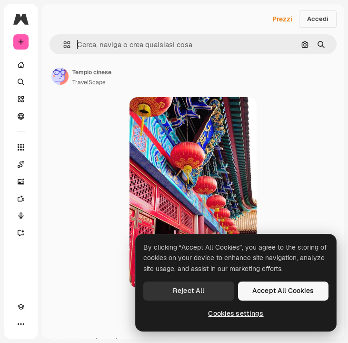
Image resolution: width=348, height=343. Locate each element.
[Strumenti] (21, 147)
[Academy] (21, 306)
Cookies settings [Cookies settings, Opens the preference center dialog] (235, 313)
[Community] (21, 116)
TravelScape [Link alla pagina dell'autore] (89, 82)
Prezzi (282, 19)
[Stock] (21, 99)
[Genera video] (21, 198)
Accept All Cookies (283, 290)
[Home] (21, 64)
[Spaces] (21, 164)
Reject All (188, 290)
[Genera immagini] (21, 181)
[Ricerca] (21, 82)
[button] (63, 44)
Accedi (317, 19)
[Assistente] (21, 233)
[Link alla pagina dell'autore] (60, 76)
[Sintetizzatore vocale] (21, 215)
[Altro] (21, 324)
